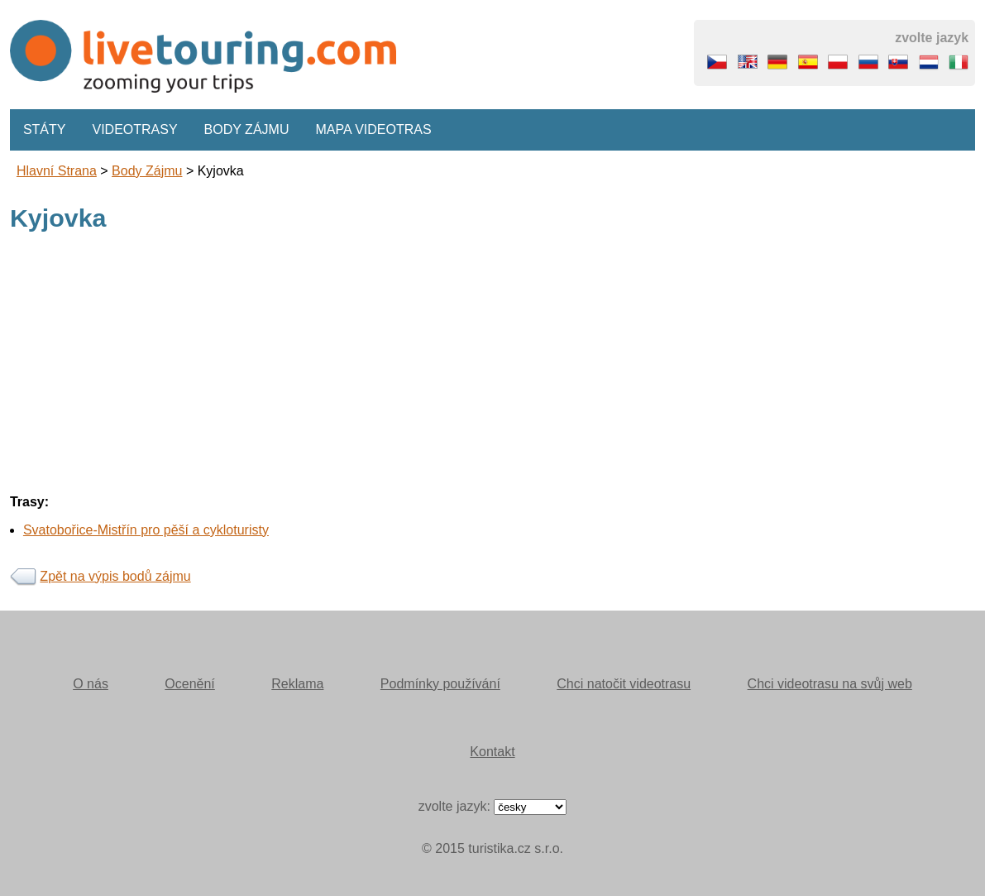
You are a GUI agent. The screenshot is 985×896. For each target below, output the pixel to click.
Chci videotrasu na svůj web (830, 684)
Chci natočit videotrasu (624, 684)
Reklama (297, 684)
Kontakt (492, 752)
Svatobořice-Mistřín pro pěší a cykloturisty (146, 530)
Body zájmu (246, 129)
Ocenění (189, 684)
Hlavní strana (57, 171)
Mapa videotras (373, 129)
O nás (90, 684)
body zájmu (147, 171)
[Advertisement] (492, 366)
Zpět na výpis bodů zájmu (115, 576)
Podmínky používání (440, 684)
